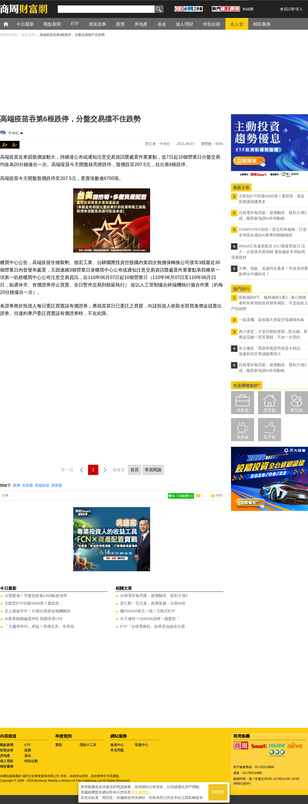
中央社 (13, 133)
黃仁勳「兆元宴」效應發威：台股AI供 (152, 603)
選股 (58, 745)
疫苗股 (56, 485)
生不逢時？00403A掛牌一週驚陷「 (150, 618)
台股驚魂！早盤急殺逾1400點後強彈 (36, 595)
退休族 (242, 437)
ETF (27, 745)
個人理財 (6, 761)
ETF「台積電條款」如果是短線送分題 (152, 626)
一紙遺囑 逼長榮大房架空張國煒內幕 (271, 319)
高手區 (269, 437)
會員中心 (117, 745)
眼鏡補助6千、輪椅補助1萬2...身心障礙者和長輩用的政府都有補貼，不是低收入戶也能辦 (269, 303)
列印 (219, 495)
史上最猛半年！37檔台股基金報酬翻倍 (38, 611)
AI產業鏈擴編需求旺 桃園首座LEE (34, 618)
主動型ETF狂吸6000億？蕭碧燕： (34, 603)
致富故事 (6, 750)
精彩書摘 (6, 766)
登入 (299, 9)
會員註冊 (287, 9)
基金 (27, 756)
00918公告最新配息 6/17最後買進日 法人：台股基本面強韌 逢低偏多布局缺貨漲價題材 (268, 251)
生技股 (27, 485)
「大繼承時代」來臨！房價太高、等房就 (39, 626)
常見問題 (117, 750)
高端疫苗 (42, 485)
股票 (27, 750)
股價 (16, 485)
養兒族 (296, 410)
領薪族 (242, 410)
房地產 (5, 756)
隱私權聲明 (140, 791)
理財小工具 (88, 745)
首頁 (10, 24)
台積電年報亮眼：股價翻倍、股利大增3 (154, 595)
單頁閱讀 (153, 470)
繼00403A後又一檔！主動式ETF (147, 611)
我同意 (218, 791)
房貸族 (269, 410)
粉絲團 (248, 9)
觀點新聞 (6, 745)
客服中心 (141, 745)
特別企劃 (31, 761)
